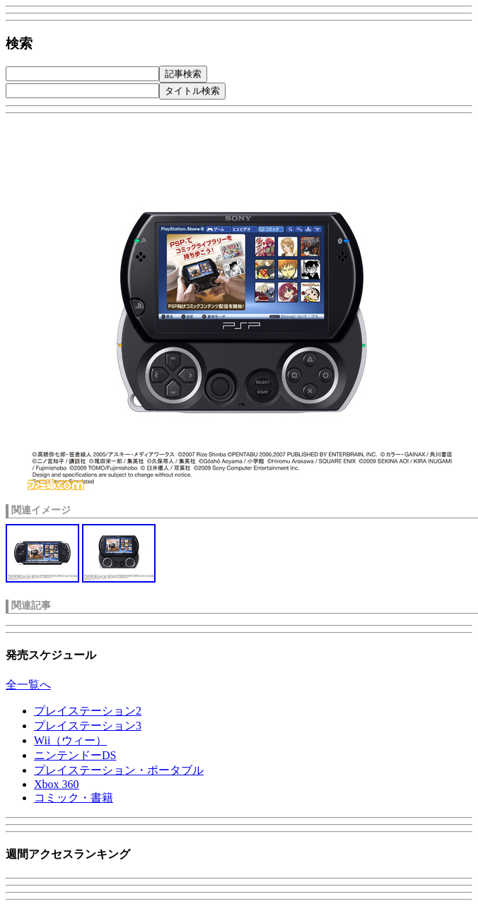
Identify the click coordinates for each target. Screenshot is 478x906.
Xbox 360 (56, 784)
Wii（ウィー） (70, 740)
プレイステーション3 (87, 726)
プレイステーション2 (87, 711)
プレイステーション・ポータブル (119, 770)
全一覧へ (28, 685)
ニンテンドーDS (75, 755)
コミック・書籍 (73, 798)
